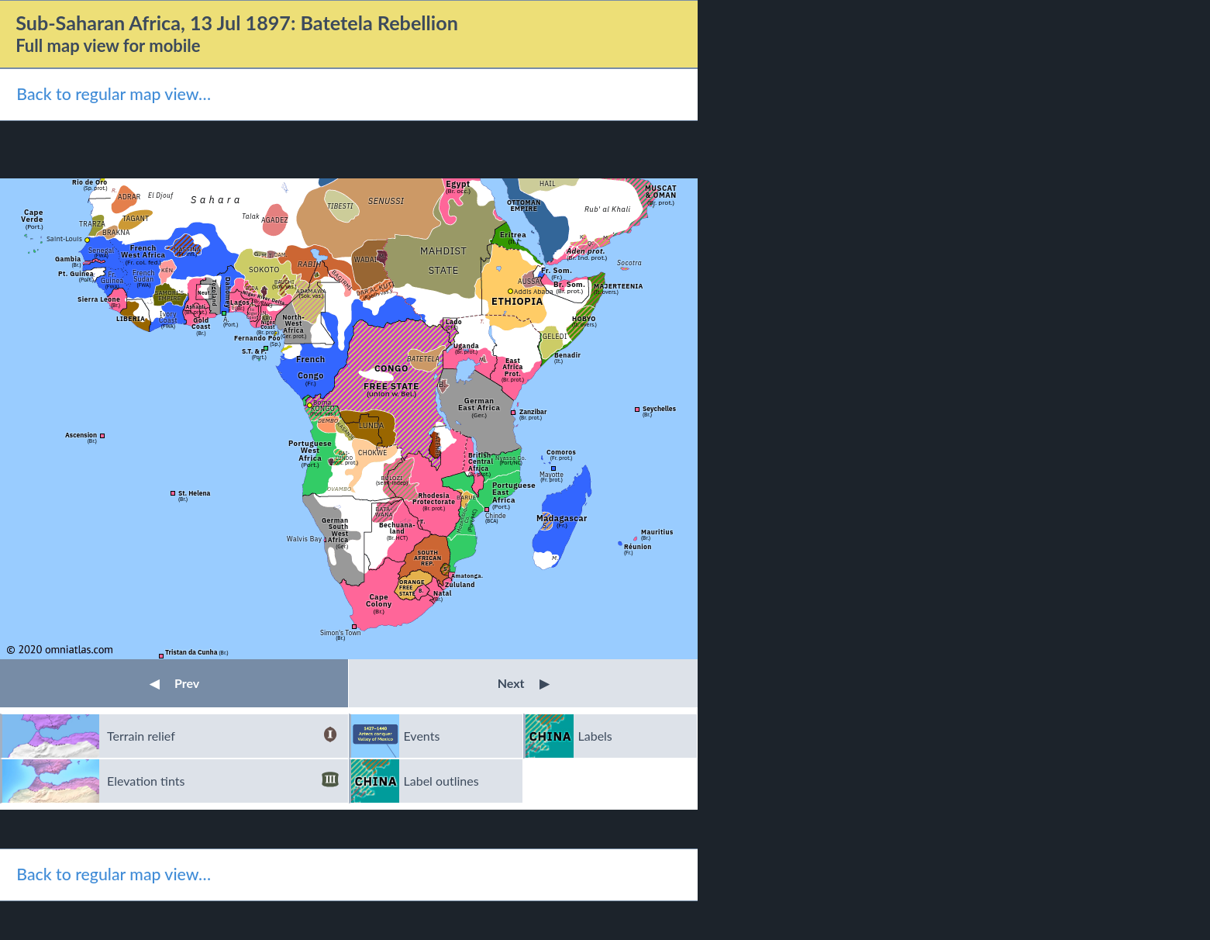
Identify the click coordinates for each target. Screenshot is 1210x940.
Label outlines (441, 780)
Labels (595, 735)
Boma (322, 402)
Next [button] (524, 683)
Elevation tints (223, 781)
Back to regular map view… (113, 94)
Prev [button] (174, 683)
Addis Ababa (533, 291)
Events (422, 735)
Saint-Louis (64, 238)
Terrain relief (223, 736)
